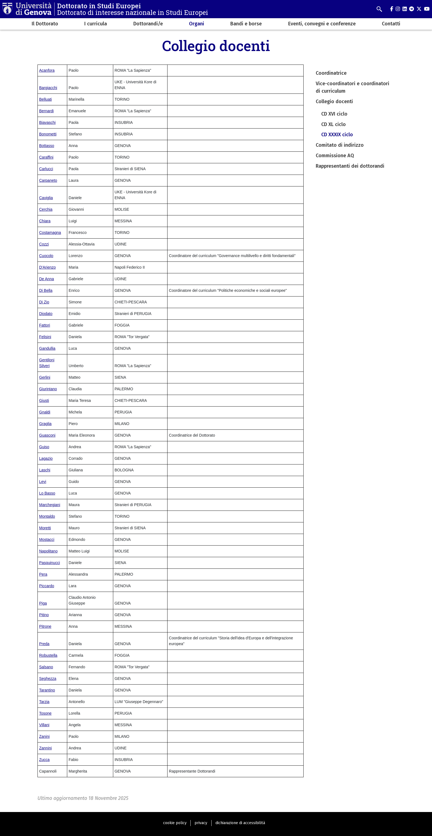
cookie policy (175, 823)
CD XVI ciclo (334, 114)
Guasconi (47, 435)
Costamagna (50, 232)
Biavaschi (47, 122)
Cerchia (45, 209)
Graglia (45, 423)
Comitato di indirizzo (340, 145)
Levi (42, 481)
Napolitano (48, 551)
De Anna (46, 279)
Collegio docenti (334, 101)
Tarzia (44, 701)
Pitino (44, 615)
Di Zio (44, 302)
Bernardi (46, 111)
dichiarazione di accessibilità (240, 823)
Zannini (45, 748)
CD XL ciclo (333, 124)
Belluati (45, 99)
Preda (44, 644)
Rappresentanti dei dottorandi (350, 166)
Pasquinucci (49, 562)
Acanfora (47, 70)
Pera (43, 574)
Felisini (45, 337)
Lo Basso (47, 493)
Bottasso (46, 145)
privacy (201, 823)
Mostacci (46, 539)
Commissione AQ (335, 156)
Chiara (44, 221)
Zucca (44, 759)
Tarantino (47, 690)
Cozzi (44, 244)
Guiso (44, 447)
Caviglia (46, 198)
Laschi (44, 470)
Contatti (391, 24)
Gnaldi (44, 412)
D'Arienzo (47, 267)
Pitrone (45, 626)
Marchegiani (49, 505)
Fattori (44, 325)
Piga (43, 603)
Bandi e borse (246, 24)
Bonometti (47, 134)
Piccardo (46, 586)
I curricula (95, 24)
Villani (44, 725)
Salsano (46, 667)
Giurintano (48, 389)
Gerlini (44, 377)
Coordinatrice (331, 73)
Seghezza (47, 678)
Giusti (44, 400)
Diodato (45, 313)
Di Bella (45, 290)
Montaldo (47, 516)
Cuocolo (46, 255)
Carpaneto (48, 180)
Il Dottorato (45, 24)
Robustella (48, 655)
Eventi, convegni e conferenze (322, 24)
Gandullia (47, 348)
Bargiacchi (48, 88)
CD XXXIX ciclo (337, 135)
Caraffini (46, 157)
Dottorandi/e (148, 24)
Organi (196, 24)
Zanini (44, 736)
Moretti (45, 528)
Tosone (45, 713)
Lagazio (46, 458)
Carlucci (46, 169)
